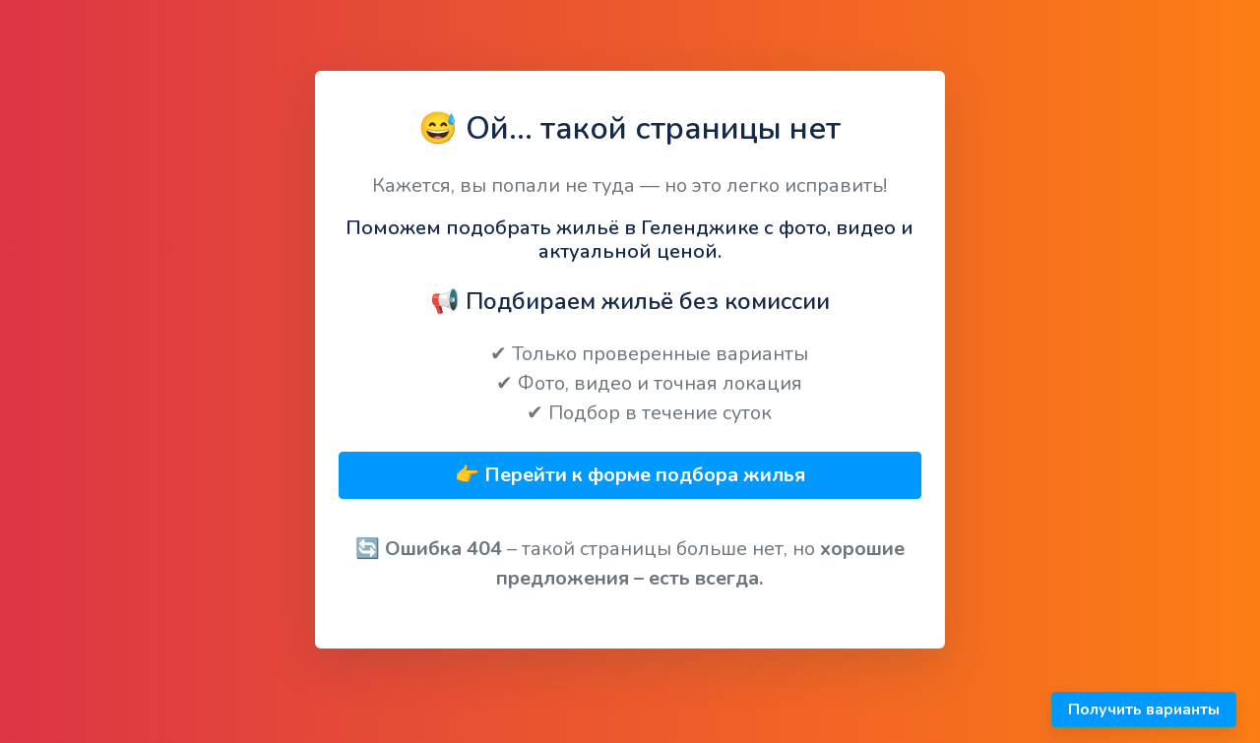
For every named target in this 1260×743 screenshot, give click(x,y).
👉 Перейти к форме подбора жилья (630, 475)
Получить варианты (1144, 709)
